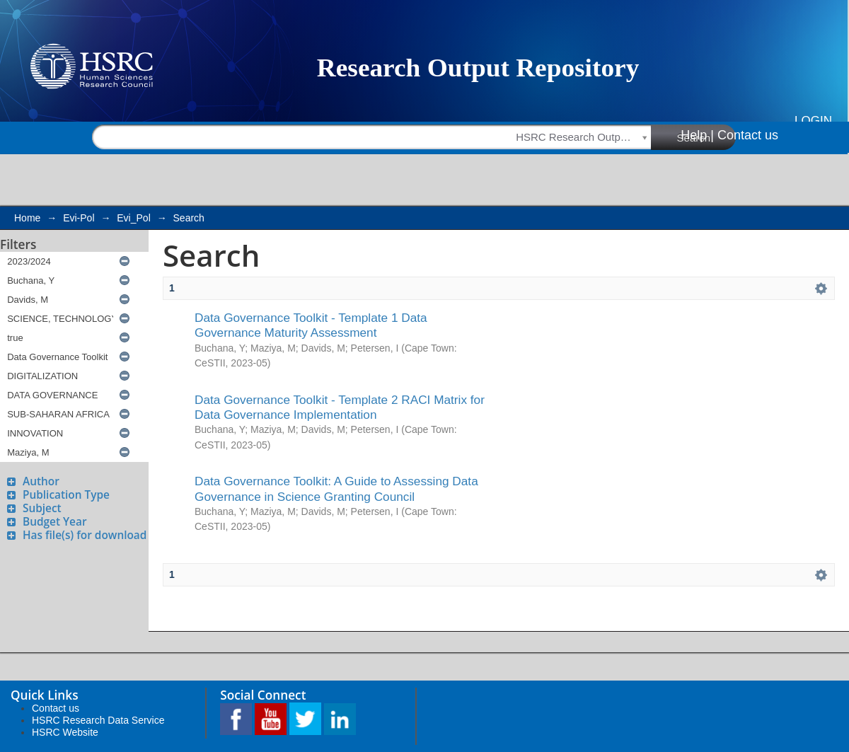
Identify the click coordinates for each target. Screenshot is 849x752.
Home (27, 218)
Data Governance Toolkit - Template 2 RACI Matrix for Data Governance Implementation (340, 407)
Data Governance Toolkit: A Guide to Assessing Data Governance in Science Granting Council (336, 488)
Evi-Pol (78, 218)
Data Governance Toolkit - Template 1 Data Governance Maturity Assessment (311, 325)
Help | (697, 135)
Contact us (747, 135)
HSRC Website (65, 732)
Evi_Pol (133, 218)
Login (813, 120)
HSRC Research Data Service (98, 720)
